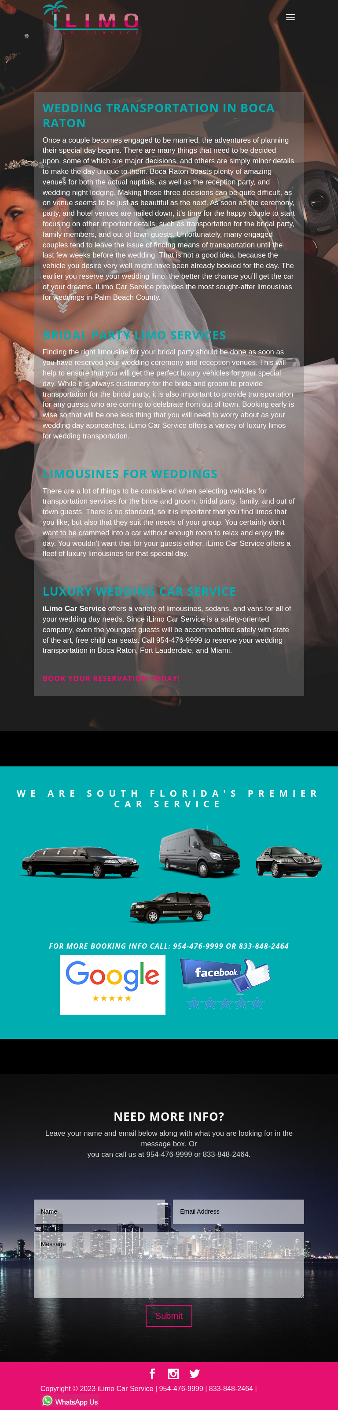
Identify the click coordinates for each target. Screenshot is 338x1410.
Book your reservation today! (111, 678)
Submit (169, 1316)
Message (169, 1265)
